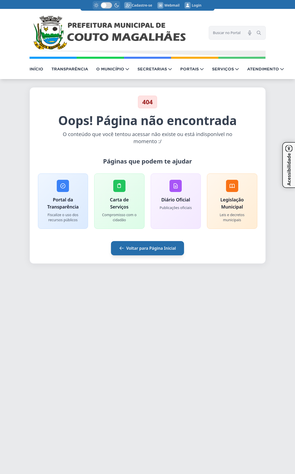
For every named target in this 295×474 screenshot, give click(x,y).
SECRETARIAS (154, 69)
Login (193, 5)
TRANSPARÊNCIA (69, 69)
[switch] (106, 5)
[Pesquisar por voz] (249, 32)
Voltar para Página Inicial (147, 248)
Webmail (168, 5)
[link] (116, 33)
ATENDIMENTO (265, 69)
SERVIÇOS (225, 69)
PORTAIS (192, 69)
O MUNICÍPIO (112, 69)
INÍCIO (36, 69)
